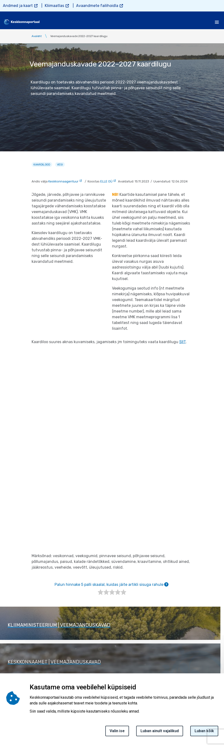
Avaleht (37, 36)
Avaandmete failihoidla (97, 5)
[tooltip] (166, 584)
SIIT (182, 342)
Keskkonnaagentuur (63, 181)
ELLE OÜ (106, 181)
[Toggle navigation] (217, 22)
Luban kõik (204, 731)
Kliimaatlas (54, 5)
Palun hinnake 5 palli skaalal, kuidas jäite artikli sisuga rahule (111, 584)
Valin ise (117, 731)
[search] (204, 22)
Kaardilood (42, 164)
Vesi (60, 164)
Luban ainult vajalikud (159, 731)
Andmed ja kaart (18, 5)
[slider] (112, 592)
